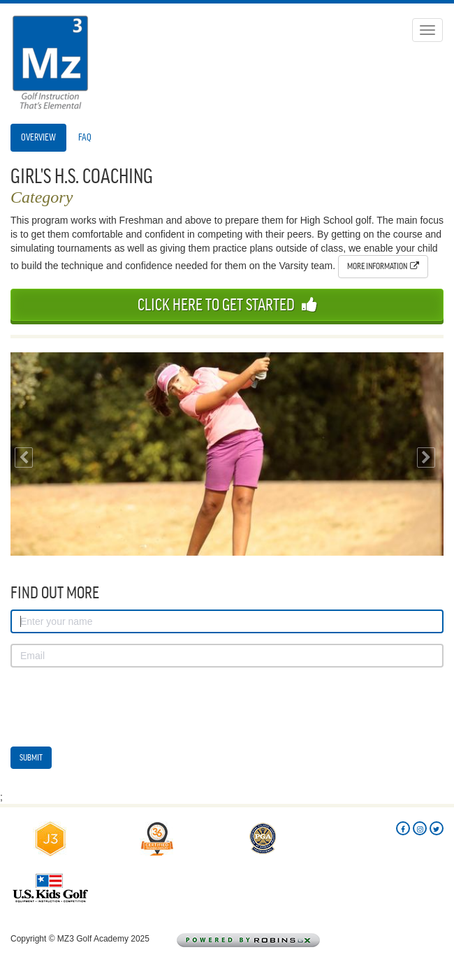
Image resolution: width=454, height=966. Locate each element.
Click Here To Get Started (227, 304)
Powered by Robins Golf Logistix (270, 941)
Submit (31, 757)
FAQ (84, 138)
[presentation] (116, 705)
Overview (38, 138)
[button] (21, 454)
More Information (383, 266)
